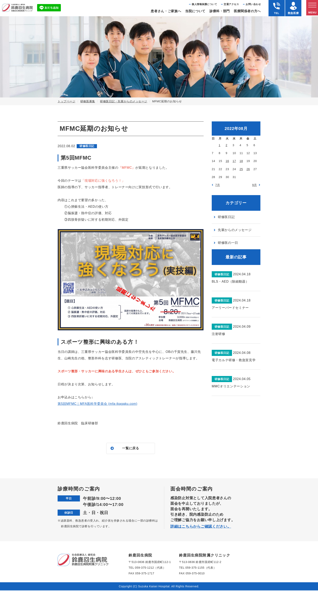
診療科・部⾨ (219, 11)
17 (234, 161)
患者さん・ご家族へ (166, 11)
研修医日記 (226, 217)
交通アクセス (231, 4)
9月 (254, 185)
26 (248, 169)
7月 (217, 185)
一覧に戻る (130, 448)
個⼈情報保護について (204, 4)
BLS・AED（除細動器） (230, 281)
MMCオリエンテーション (231, 386)
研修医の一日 (228, 242)
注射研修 (218, 334)
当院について (195, 11)
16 (227, 161)
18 (241, 161)
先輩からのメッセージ (234, 230)
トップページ (66, 101)
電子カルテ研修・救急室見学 (234, 360)
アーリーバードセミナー (230, 307)
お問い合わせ (253, 4)
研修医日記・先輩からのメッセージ (123, 101)
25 (241, 169)
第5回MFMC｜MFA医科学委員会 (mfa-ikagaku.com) (97, 403)
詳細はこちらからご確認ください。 (200, 527)
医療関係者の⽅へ (247, 11)
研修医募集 (87, 101)
